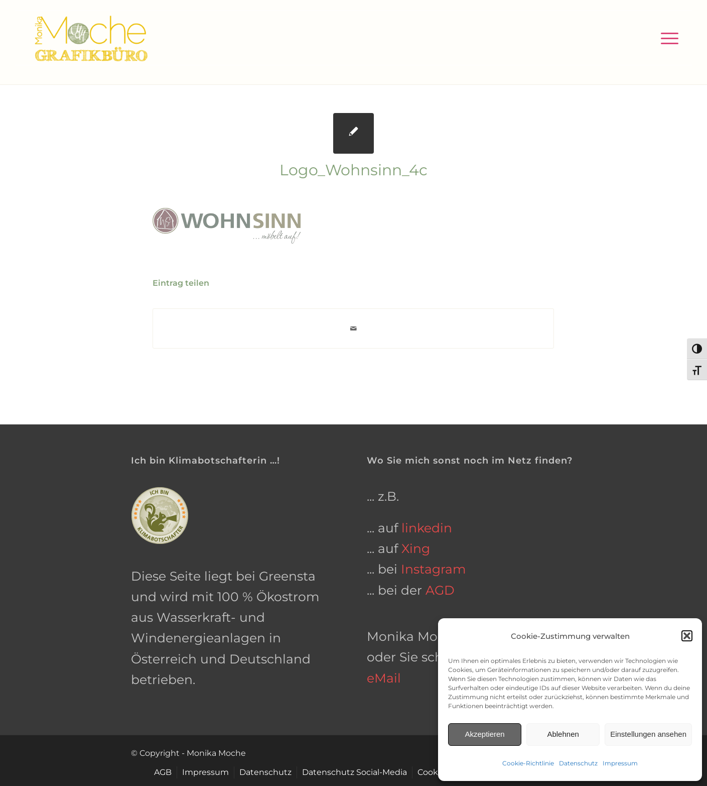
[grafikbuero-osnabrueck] (91, 38)
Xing (415, 548)
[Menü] (666, 38)
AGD (440, 590)
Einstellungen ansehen (648, 734)
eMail (384, 678)
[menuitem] (666, 38)
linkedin (426, 527)
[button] (687, 636)
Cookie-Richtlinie (528, 763)
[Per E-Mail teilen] (353, 329)
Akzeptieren (484, 734)
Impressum (620, 763)
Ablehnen (563, 734)
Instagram (433, 569)
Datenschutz (578, 763)
